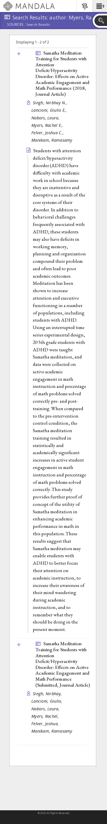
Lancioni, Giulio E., (49, 110)
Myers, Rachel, (45, 716)
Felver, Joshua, (45, 723)
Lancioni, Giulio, (47, 701)
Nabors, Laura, (46, 118)
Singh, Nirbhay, (48, 693)
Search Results (38, 25)
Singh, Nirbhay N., (50, 102)
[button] (99, 6)
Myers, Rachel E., (47, 125)
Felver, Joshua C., (48, 132)
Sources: (16, 25)
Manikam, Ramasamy (51, 140)
